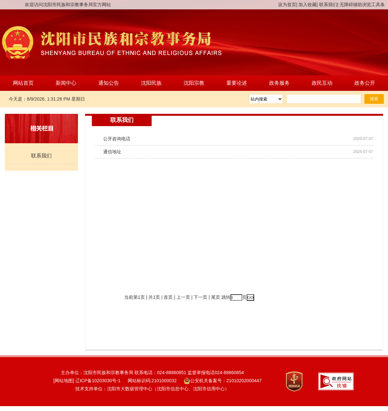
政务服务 (279, 83)
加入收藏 (307, 4)
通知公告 (108, 83)
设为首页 (287, 4)
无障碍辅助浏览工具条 (362, 4)
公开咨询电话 (116, 138)
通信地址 (112, 151)
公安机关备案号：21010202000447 (223, 380)
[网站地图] (61, 380)
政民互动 (322, 83)
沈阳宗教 (194, 83)
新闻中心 (66, 83)
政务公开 (364, 83)
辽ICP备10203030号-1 (98, 380)
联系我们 (328, 4)
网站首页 (23, 83)
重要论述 (236, 83)
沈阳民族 (151, 83)
